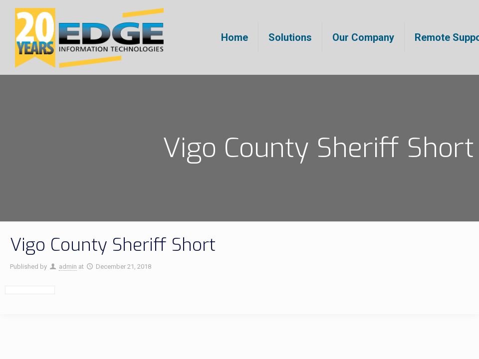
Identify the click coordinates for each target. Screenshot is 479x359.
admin (68, 266)
